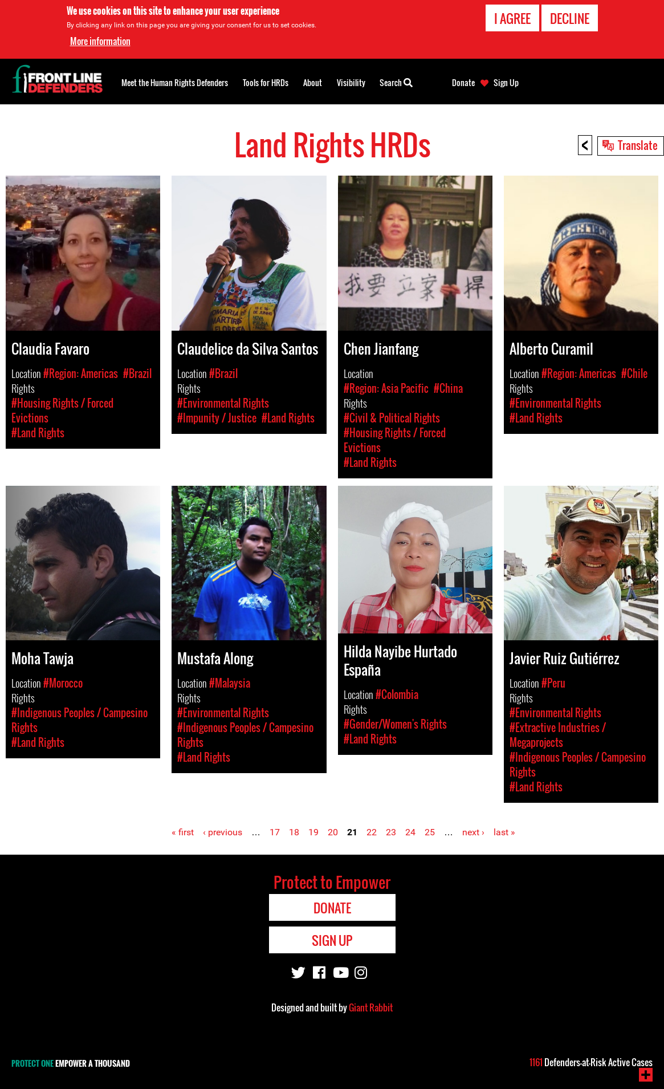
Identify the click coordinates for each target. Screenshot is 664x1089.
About (312, 82)
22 (371, 832)
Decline (569, 18)
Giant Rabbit (371, 1007)
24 (410, 832)
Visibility (351, 82)
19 (313, 832)
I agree (512, 18)
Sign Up (506, 82)
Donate (463, 82)
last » (504, 832)
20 (333, 832)
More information (100, 40)
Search (396, 81)
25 (430, 832)
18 (294, 832)
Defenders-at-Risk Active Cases (591, 1062)
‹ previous (222, 832)
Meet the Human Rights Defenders (174, 82)
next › (473, 832)
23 (391, 832)
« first (183, 832)
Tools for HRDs (265, 82)
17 (275, 832)
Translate (638, 145)
